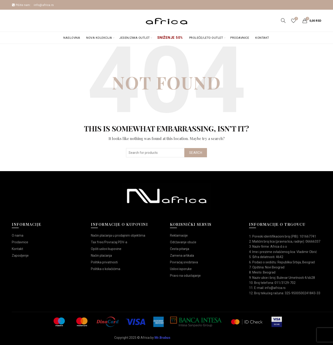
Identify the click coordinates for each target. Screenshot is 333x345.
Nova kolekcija (99, 37)
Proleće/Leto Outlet (206, 37)
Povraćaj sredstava (184, 262)
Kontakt (262, 37)
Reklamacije (179, 235)
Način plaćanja (101, 255)
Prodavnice (239, 37)
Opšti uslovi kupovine (106, 249)
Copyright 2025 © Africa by (142, 337)
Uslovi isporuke (181, 269)
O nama (17, 235)
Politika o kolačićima (105, 269)
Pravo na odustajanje (185, 275)
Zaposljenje (20, 255)
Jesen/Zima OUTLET (134, 37)
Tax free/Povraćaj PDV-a (109, 242)
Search (195, 153)
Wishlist (296, 18)
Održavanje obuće (183, 242)
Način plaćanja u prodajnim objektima (118, 235)
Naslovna (71, 37)
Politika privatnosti (104, 262)
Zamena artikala (182, 255)
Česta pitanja (179, 249)
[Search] (283, 20)
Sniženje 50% (170, 38)
